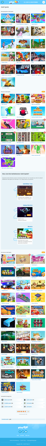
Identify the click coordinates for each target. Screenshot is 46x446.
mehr (43, 11)
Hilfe (18, 435)
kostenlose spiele (5, 419)
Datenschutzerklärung (14, 440)
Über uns (27, 435)
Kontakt (22, 435)
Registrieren (33, 2)
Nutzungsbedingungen (31, 440)
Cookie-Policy (23, 440)
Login (26, 2)
